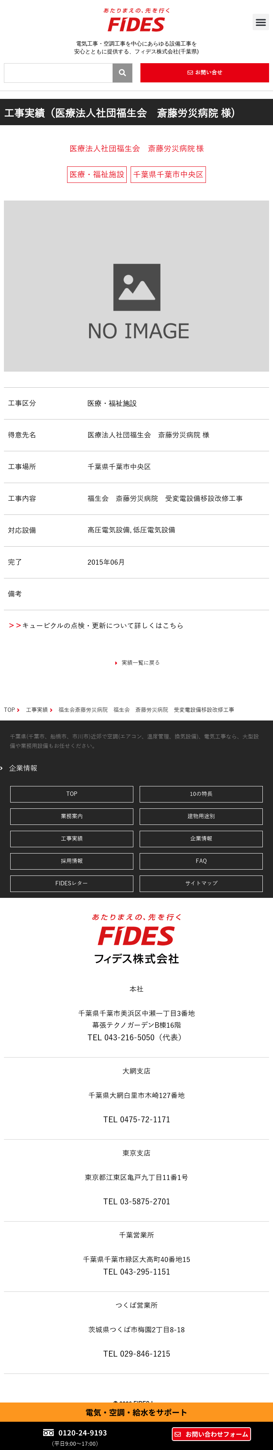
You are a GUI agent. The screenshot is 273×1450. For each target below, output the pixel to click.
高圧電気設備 (108, 530)
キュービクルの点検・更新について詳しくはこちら (103, 626)
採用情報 (72, 861)
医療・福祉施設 (112, 403)
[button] (261, 22)
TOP (71, 794)
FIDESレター (71, 883)
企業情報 (201, 839)
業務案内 (72, 816)
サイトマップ (201, 883)
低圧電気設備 (154, 530)
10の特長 (201, 794)
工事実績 (72, 839)
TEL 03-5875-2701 (136, 1201)
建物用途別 (201, 816)
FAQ (201, 861)
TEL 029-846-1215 (136, 1354)
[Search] (122, 73)
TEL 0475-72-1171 (136, 1119)
